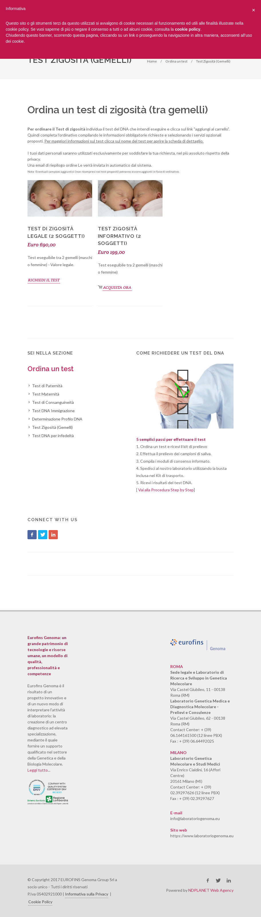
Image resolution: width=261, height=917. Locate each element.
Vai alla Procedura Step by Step (166, 489)
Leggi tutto (37, 770)
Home (152, 61)
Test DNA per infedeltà (53, 435)
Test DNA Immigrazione (53, 410)
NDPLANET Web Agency (211, 890)
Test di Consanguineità (53, 402)
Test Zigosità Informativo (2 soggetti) (119, 236)
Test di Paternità (47, 385)
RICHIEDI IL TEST (44, 280)
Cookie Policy (40, 901)
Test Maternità (45, 394)
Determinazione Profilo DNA (57, 418)
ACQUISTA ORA (117, 287)
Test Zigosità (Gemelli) (213, 61)
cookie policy (187, 29)
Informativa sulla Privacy (86, 893)
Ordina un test (176, 61)
